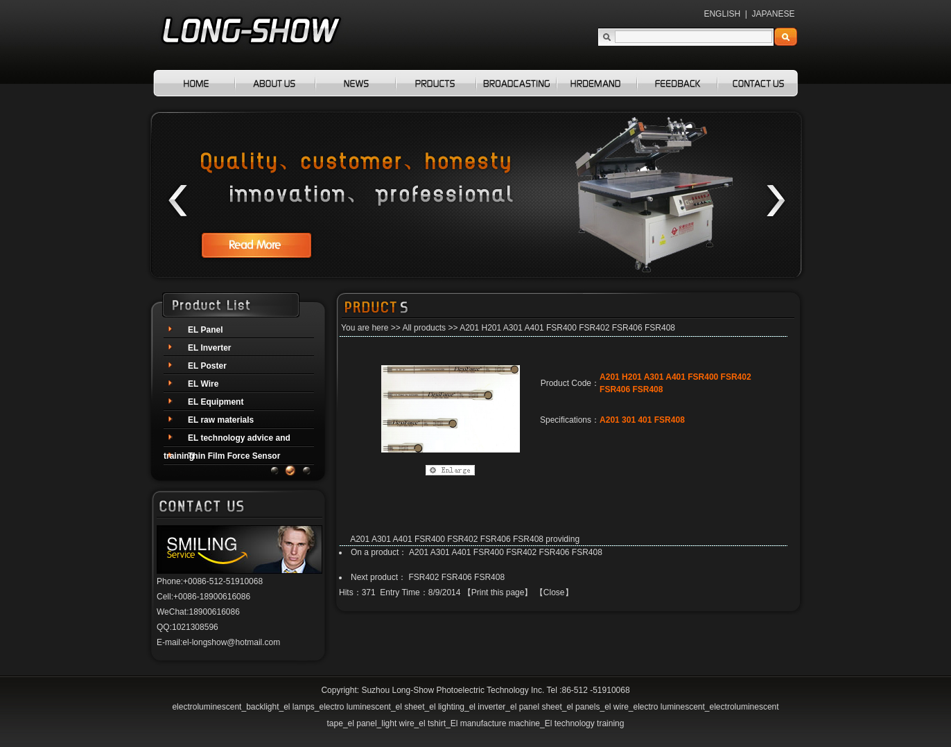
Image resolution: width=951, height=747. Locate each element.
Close (554, 592)
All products (424, 328)
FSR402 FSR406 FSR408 (456, 577)
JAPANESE (773, 14)
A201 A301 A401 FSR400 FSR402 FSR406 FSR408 (505, 552)
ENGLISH (722, 14)
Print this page (498, 592)
